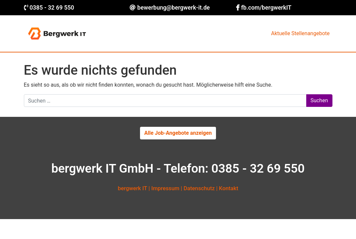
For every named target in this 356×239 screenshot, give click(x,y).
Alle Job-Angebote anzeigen (178, 133)
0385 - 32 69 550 (52, 7)
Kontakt (228, 188)
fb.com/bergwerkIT (266, 7)
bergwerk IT (132, 188)
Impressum (165, 188)
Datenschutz (199, 188)
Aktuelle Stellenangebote (300, 33)
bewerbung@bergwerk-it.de (173, 7)
